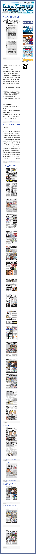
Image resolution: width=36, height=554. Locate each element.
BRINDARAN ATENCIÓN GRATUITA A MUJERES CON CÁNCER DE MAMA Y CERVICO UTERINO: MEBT (11, 125)
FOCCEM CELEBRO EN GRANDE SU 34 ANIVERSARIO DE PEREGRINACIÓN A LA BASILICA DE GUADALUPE (10, 506)
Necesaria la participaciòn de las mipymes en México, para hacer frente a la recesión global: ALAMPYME (11, 17)
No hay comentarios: (14, 161)
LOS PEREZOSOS (6, 462)
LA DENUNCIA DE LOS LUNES (8, 60)
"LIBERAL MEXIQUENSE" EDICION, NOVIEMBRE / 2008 (9, 166)
